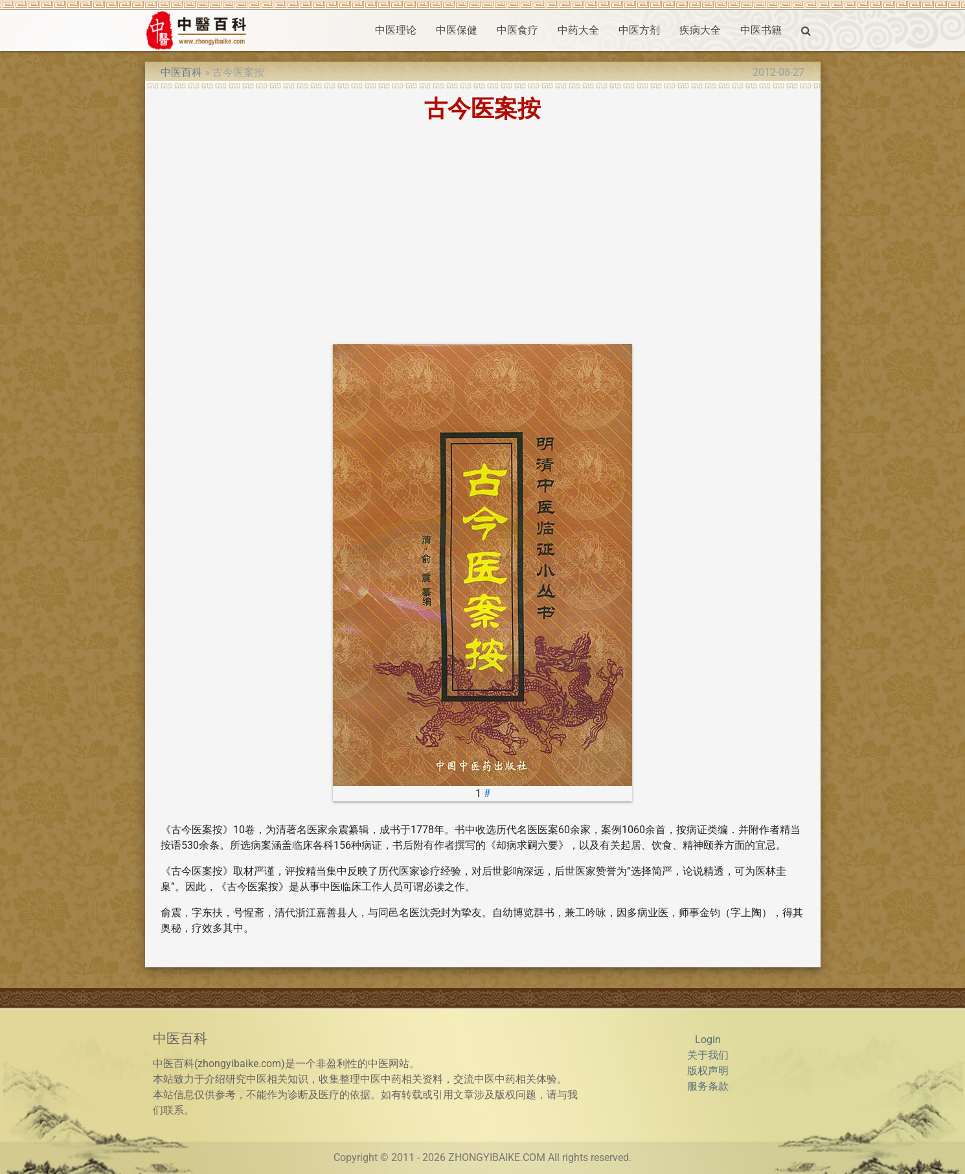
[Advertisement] (483, 232)
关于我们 (708, 1055)
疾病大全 (700, 30)
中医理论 (395, 30)
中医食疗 (517, 30)
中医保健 (456, 30)
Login (708, 1039)
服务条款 (708, 1086)
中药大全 (578, 30)
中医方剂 (639, 30)
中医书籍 (761, 30)
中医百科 (181, 72)
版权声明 (708, 1071)
